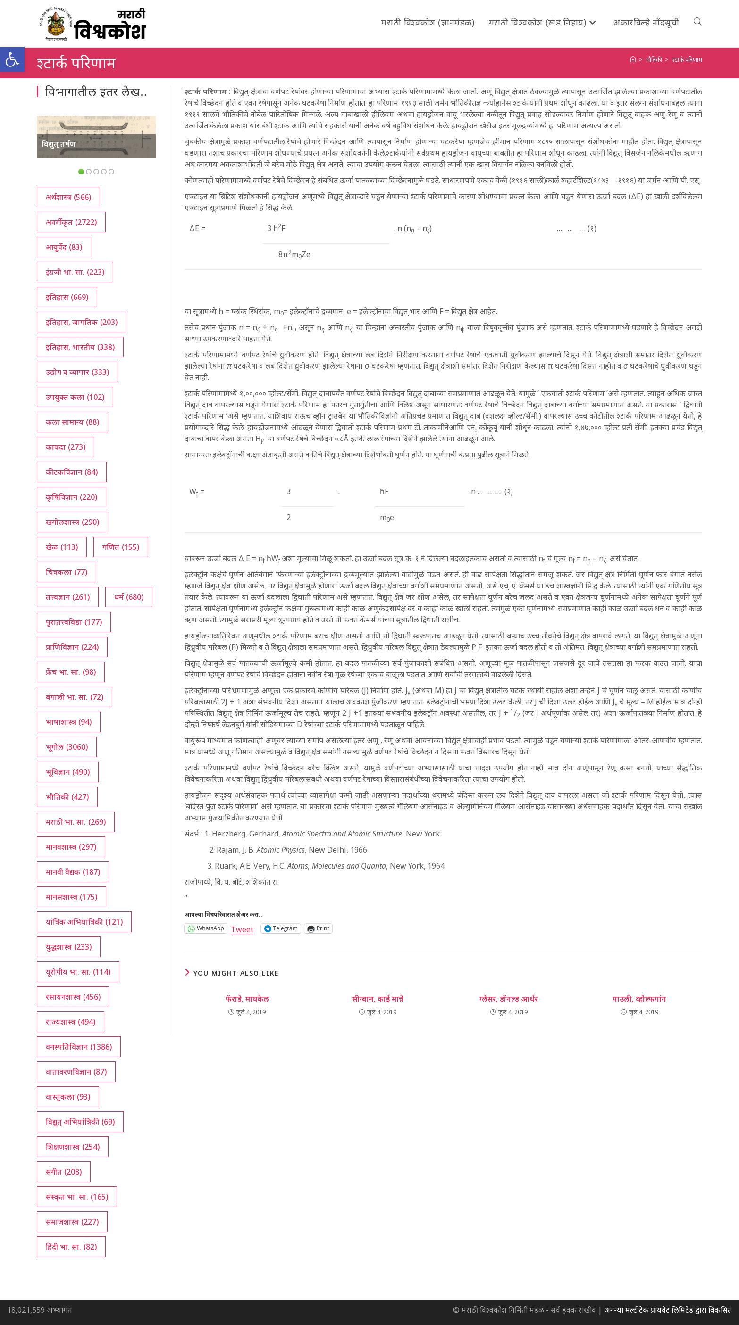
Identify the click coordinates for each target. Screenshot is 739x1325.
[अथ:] (633, 59)
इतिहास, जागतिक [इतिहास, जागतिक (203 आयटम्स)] (82, 322)
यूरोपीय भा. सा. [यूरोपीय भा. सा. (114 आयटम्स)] (78, 971)
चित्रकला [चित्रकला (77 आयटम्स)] (66, 572)
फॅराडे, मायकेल (247, 999)
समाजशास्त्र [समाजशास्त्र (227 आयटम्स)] (72, 1221)
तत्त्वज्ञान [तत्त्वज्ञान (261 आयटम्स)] (68, 597)
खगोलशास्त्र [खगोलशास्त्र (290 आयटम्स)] (72, 522)
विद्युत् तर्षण (59, 144)
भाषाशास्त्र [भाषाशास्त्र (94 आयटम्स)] (69, 722)
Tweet (242, 928)
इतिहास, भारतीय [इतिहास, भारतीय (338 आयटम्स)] (80, 347)
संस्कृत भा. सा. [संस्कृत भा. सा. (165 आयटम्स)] (77, 1196)
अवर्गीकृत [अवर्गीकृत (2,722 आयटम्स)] (71, 222)
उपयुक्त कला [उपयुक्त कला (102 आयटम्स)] (75, 397)
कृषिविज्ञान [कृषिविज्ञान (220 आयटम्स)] (71, 497)
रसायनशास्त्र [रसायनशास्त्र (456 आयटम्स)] (73, 996)
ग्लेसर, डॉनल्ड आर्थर (508, 999)
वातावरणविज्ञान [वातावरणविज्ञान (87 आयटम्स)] (76, 1071)
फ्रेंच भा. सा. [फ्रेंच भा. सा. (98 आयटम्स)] (71, 672)
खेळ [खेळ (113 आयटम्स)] (62, 547)
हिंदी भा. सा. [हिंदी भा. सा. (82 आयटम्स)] (71, 1246)
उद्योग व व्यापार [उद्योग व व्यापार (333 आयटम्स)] (77, 372)
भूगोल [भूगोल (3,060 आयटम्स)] (67, 747)
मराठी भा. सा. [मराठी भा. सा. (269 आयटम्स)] (76, 822)
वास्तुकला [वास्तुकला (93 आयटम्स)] (68, 1096)
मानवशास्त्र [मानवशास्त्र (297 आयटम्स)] (71, 847)
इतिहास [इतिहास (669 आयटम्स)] (67, 297)
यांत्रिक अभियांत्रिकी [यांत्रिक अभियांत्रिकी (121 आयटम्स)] (84, 922)
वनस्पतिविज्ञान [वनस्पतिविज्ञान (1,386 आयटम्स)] (79, 1046)
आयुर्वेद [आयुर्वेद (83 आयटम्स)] (64, 247)
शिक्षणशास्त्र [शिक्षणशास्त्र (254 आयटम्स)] (73, 1146)
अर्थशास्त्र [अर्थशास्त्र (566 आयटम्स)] (68, 197)
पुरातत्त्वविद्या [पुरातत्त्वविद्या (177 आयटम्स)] (74, 622)
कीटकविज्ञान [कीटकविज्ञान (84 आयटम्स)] (72, 472)
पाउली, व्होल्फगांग (639, 999)
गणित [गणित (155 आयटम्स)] (120, 547)
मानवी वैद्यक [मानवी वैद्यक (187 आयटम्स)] (73, 872)
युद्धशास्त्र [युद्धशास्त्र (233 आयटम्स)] (69, 946)
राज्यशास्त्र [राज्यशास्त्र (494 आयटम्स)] (70, 1021)
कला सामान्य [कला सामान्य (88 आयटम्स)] (72, 422)
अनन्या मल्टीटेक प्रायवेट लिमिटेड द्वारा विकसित (668, 1310)
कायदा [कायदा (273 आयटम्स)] (65, 447)
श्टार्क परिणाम (687, 59)
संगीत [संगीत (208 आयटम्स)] (64, 1171)
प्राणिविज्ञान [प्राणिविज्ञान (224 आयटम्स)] (72, 647)
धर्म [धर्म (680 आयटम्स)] (128, 597)
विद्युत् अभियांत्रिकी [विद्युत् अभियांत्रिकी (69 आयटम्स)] (80, 1121)
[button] (12, 59)
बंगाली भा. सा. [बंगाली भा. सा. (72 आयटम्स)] (74, 697)
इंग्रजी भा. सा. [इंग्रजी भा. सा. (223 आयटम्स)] (75, 272)
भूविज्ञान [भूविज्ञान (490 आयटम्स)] (68, 772)
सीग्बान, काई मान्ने (377, 999)
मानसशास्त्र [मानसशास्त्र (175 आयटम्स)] (71, 897)
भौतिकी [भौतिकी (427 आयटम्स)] (67, 797)
